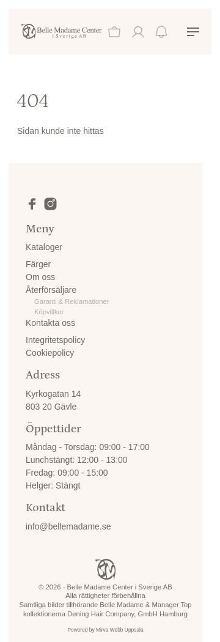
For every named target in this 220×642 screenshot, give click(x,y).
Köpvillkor (49, 311)
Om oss (40, 277)
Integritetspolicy (55, 340)
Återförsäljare (51, 290)
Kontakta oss (50, 323)
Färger (38, 264)
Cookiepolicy (50, 353)
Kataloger (44, 247)
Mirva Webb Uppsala (120, 630)
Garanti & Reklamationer (71, 301)
